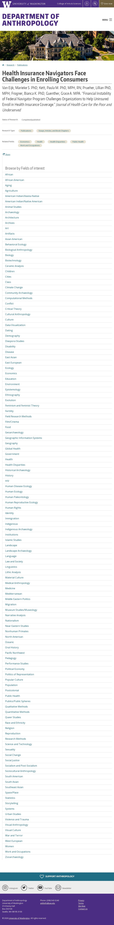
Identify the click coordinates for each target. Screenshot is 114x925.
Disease (9, 352)
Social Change (13, 755)
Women (9, 846)
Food (8, 427)
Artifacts (10, 233)
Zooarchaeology (14, 857)
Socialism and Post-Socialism (21, 765)
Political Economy (14, 669)
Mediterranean (13, 593)
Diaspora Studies (14, 341)
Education (10, 378)
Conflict (9, 303)
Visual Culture (13, 830)
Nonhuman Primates (16, 631)
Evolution (10, 400)
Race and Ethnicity (15, 722)
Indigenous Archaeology (18, 529)
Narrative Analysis (15, 615)
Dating (9, 330)
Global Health (12, 448)
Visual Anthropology (16, 824)
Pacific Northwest (15, 652)
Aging (8, 185)
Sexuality (10, 749)
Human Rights (13, 507)
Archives (10, 223)
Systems (9, 808)
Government (12, 454)
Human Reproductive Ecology (21, 502)
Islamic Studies (13, 540)
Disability (10, 346)
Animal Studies (13, 206)
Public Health (78, 141)
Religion (9, 728)
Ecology (9, 368)
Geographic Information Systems (23, 438)
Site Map (81, 906)
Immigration (12, 518)
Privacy (81, 900)
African (9, 174)
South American (14, 776)
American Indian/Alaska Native (22, 196)
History (9, 475)
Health (39, 141)
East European (13, 362)
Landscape (11, 545)
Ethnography (12, 394)
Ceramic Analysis (14, 266)
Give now (106, 3)
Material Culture (14, 577)
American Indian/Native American (23, 201)
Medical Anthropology (17, 583)
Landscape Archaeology (18, 550)
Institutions (11, 534)
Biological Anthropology (18, 249)
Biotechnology (13, 260)
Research (10, 65)
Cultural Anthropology (17, 314)
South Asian (12, 781)
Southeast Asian (14, 787)
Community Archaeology (19, 292)
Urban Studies (13, 814)
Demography (12, 335)
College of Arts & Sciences (69, 3)
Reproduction (12, 733)
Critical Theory (13, 309)
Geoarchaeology (14, 432)
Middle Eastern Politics (17, 599)
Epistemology (12, 389)
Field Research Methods (18, 416)
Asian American (13, 239)
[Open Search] (95, 3)
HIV (7, 480)
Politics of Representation (19, 674)
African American (14, 180)
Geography (11, 443)
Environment (12, 384)
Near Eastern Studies (17, 626)
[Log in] (87, 3)
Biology (9, 255)
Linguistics (11, 566)
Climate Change (14, 287)
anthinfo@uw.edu (47, 903)
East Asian (11, 357)
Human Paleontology (17, 497)
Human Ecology (14, 491)
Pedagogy (10, 658)
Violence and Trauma (17, 819)
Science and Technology (18, 744)
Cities (8, 276)
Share (6, 154)
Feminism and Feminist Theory (22, 405)
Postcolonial (12, 690)
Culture (9, 319)
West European (13, 841)
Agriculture (11, 190)
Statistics (10, 798)
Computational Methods (18, 298)
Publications (22, 65)
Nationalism (12, 620)
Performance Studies (16, 663)
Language (10, 556)
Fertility (9, 411)
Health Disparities (57, 141)
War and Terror (14, 835)
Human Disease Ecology (18, 486)
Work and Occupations (30, 145)
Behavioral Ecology (15, 244)
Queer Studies (13, 717)
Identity (9, 513)
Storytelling (11, 803)
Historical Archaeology (17, 470)
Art (7, 228)
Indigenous (11, 524)
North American (14, 636)
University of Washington (19, 918)
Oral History (12, 647)
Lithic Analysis (13, 572)
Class (8, 282)
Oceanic (9, 642)
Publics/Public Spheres (17, 701)
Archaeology (12, 212)
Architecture (12, 217)
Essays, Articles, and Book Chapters (54, 130)
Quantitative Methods (17, 712)
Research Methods (15, 738)
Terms (81, 903)
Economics (24, 141)
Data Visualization (15, 325)
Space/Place (11, 792)
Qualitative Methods (16, 706)
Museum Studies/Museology (21, 610)
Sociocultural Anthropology (20, 771)
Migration (10, 604)
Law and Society (14, 561)
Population (11, 685)
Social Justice (12, 760)
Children (10, 271)
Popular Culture (14, 679)
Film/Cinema (12, 421)
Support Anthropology (57, 877)
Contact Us (82, 909)
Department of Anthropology (30, 19)
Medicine (10, 588)
